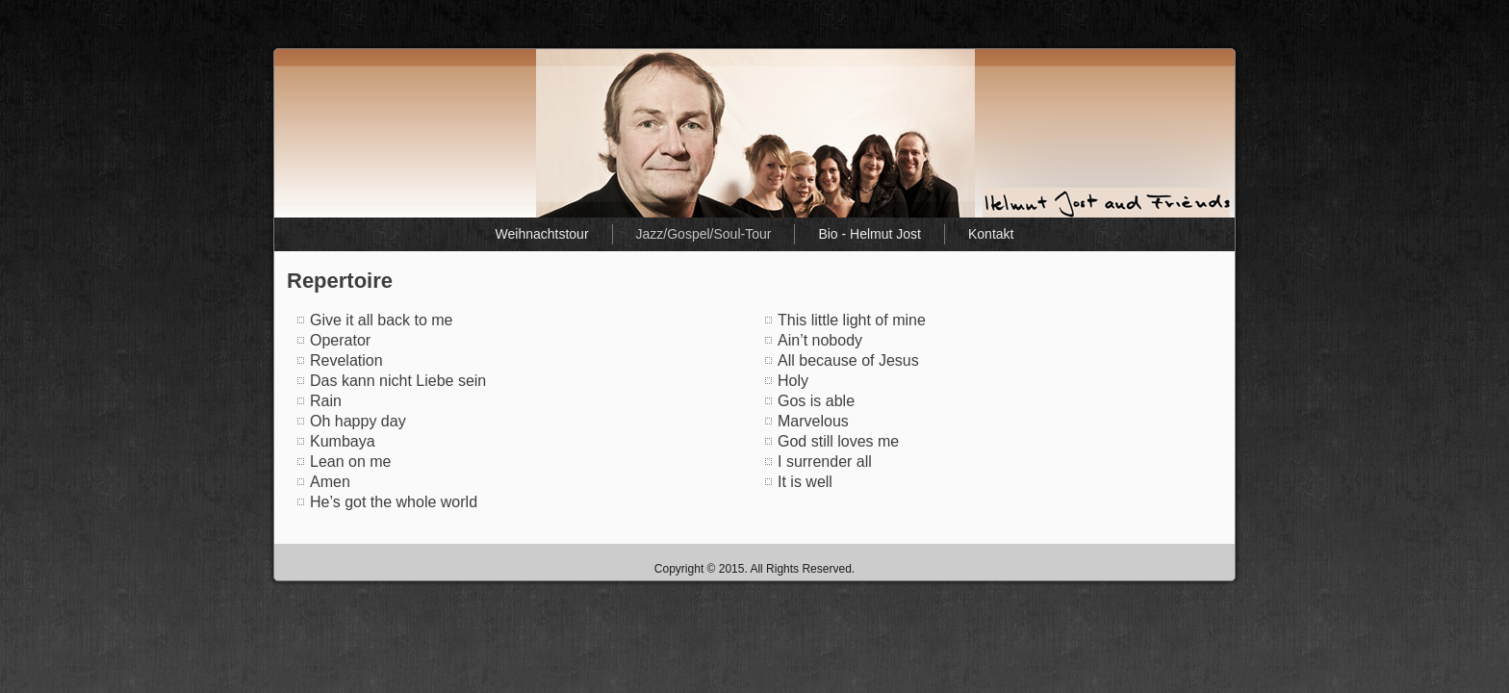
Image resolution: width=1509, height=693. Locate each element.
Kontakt (990, 234)
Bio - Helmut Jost (869, 234)
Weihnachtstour (542, 234)
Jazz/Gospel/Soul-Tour (704, 234)
